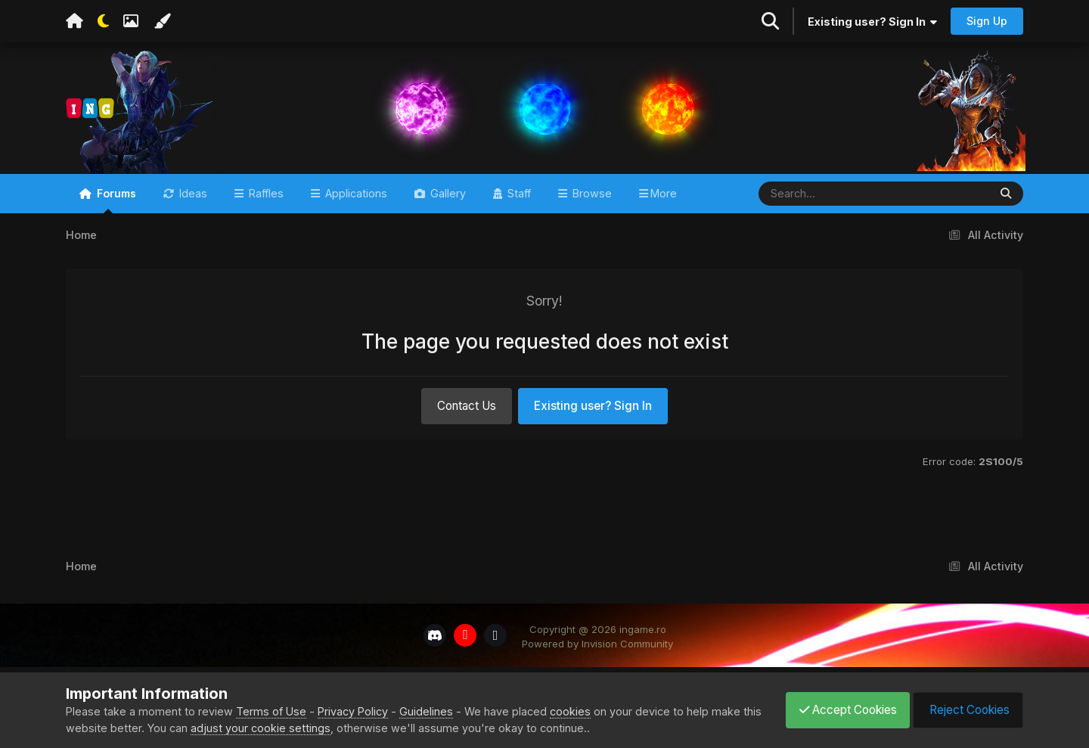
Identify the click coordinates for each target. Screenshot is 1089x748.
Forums (115, 219)
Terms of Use (271, 711)
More (663, 212)
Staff (517, 212)
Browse (590, 212)
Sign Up (986, 20)
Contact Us (466, 425)
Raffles (265, 212)
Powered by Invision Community (597, 664)
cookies (570, 711)
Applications (354, 212)
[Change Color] (162, 21)
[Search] (829, 213)
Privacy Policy (353, 711)
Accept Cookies (840, 710)
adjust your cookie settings (282, 728)
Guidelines (426, 711)
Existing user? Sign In (872, 21)
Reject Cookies (965, 710)
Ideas (191, 212)
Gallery (446, 212)
